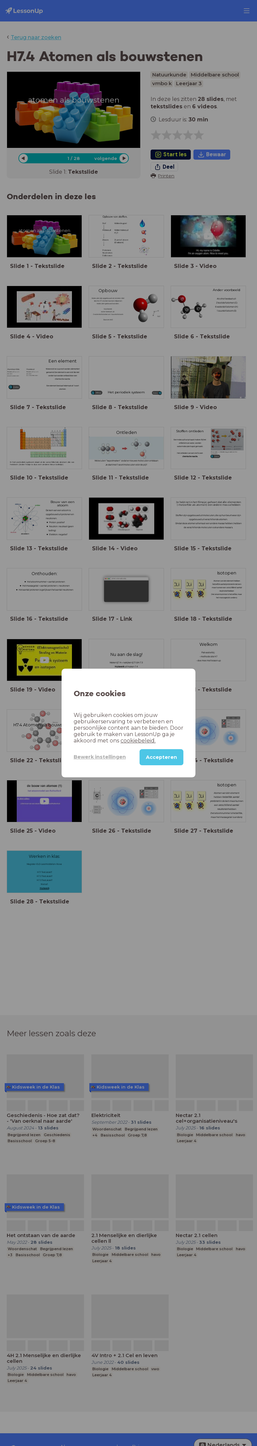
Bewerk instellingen (100, 757)
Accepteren (161, 757)
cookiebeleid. (138, 740)
